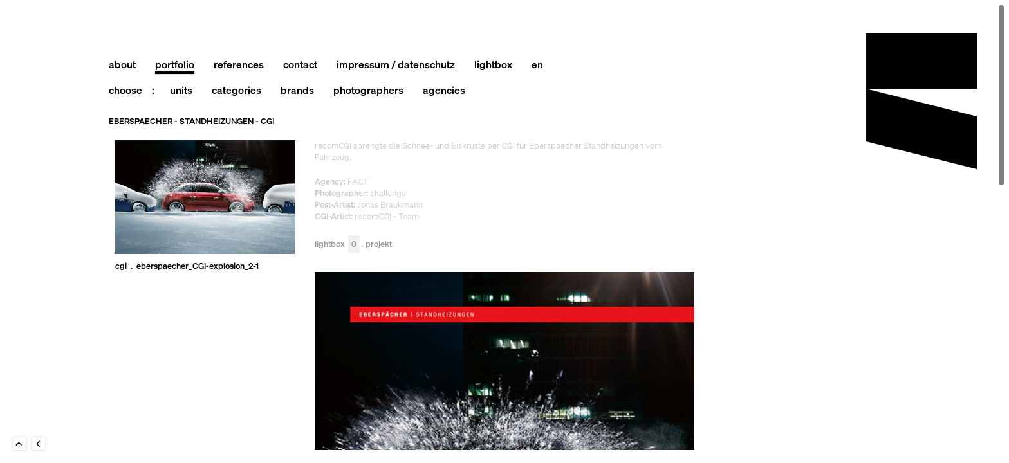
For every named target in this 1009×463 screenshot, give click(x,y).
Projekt (379, 244)
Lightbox (337, 244)
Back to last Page (38, 443)
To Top (19, 443)
